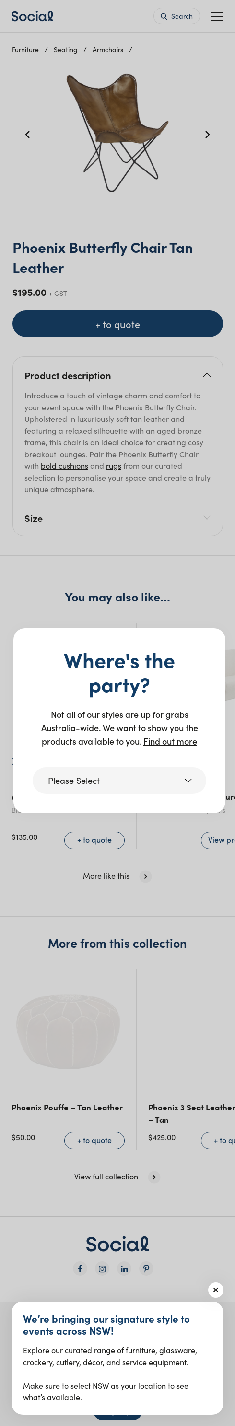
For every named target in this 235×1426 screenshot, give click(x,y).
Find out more (170, 741)
